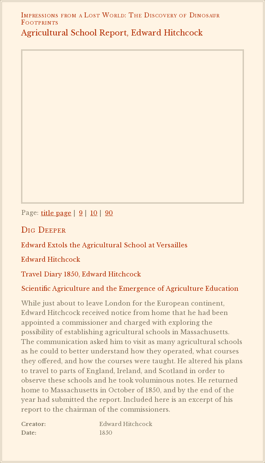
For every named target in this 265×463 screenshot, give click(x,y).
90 (109, 213)
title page (56, 213)
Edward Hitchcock (50, 259)
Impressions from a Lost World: (73, 15)
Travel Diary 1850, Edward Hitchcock (81, 274)
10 (93, 213)
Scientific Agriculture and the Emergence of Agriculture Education (130, 288)
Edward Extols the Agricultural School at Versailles (104, 245)
